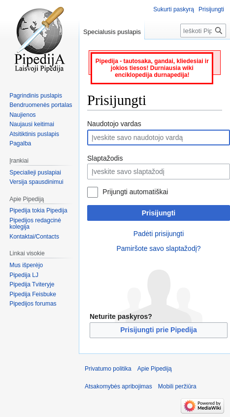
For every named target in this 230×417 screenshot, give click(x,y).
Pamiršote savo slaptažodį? (158, 248)
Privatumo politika (108, 368)
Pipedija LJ (23, 275)
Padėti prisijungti (158, 234)
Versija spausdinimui (36, 181)
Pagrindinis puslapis (35, 95)
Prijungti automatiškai (135, 192)
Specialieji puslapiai (35, 172)
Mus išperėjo (26, 265)
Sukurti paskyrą (173, 9)
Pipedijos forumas (32, 303)
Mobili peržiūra (177, 386)
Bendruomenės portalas (40, 105)
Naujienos (22, 114)
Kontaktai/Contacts (34, 236)
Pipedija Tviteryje (31, 284)
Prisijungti (158, 213)
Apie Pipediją (154, 368)
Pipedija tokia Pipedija (38, 210)
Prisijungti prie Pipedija (158, 330)
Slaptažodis (105, 158)
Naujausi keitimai (31, 124)
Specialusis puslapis (112, 31)
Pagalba (20, 143)
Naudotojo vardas (114, 124)
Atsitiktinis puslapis (34, 134)
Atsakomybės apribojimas (118, 386)
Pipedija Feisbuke (32, 294)
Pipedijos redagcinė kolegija (35, 224)
